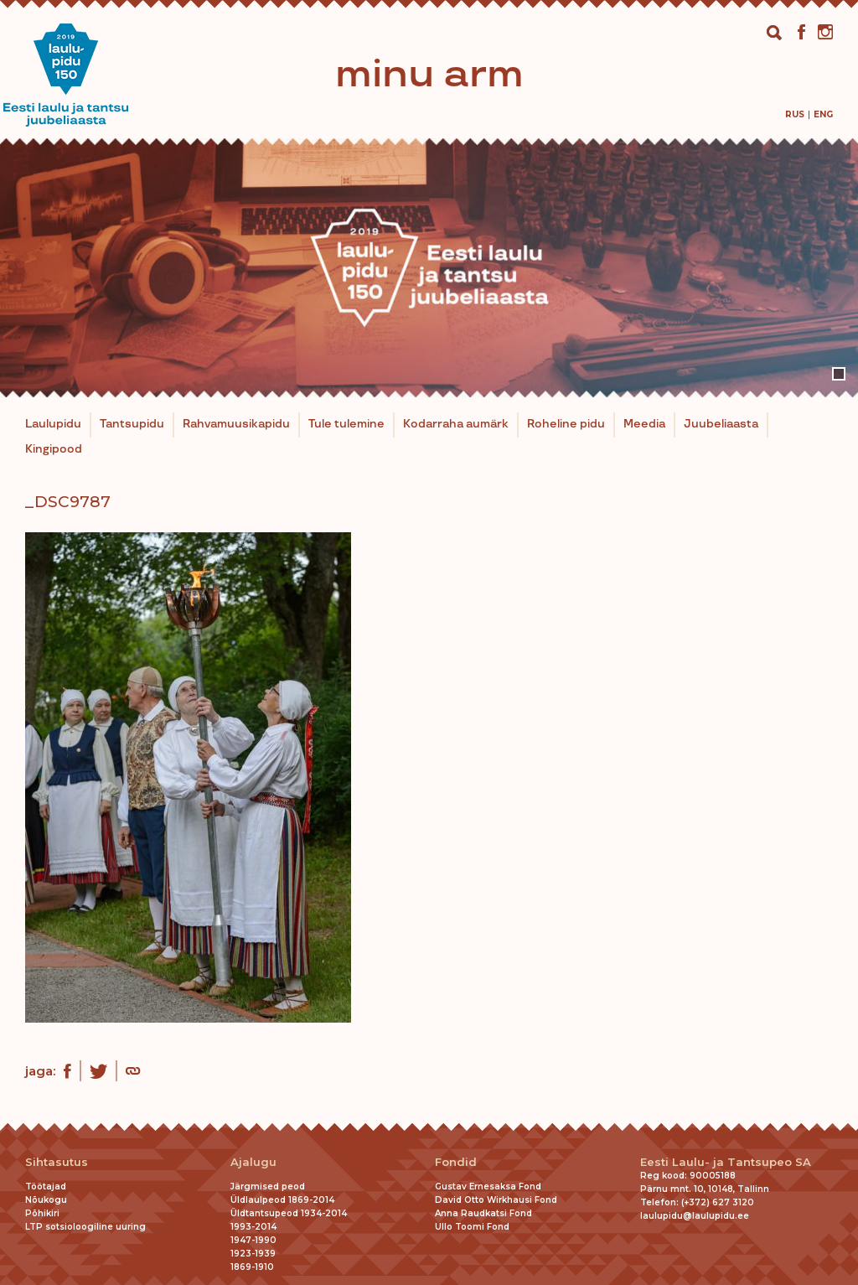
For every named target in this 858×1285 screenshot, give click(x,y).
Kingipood (53, 449)
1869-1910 (252, 1267)
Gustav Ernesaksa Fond (488, 1186)
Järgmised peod (267, 1186)
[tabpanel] (429, 267)
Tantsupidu (132, 424)
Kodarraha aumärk (456, 424)
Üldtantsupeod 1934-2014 (288, 1213)
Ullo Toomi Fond (472, 1226)
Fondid (456, 1162)
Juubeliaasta (721, 424)
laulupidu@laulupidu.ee (694, 1215)
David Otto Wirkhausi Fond (496, 1199)
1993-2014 (253, 1226)
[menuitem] (794, 114)
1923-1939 (253, 1253)
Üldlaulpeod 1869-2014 (282, 1199)
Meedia (644, 424)
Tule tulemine (346, 424)
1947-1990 (253, 1240)
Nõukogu (46, 1199)
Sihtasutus (56, 1162)
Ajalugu (253, 1162)
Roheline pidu (566, 424)
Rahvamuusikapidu (236, 424)
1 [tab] (838, 374)
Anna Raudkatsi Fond (483, 1213)
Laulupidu (53, 424)
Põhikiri (42, 1213)
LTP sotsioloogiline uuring (85, 1226)
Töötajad (45, 1186)
